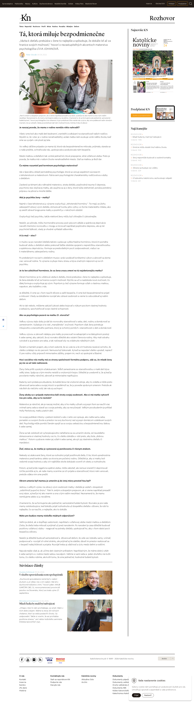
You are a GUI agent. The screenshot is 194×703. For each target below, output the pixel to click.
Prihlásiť (171, 4)
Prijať (136, 695)
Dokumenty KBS (119, 688)
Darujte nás (55, 685)
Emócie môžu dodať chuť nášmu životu (150, 147)
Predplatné (182, 4)
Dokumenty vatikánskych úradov (127, 682)
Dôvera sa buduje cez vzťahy (145, 168)
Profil (44, 26)
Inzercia (149, 4)
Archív (164, 659)
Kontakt (22, 679)
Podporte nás (56, 682)
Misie (49, 26)
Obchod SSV (160, 4)
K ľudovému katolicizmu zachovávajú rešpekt (152, 178)
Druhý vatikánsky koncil (123, 685)
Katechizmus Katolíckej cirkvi (125, 693)
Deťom (76, 26)
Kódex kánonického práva (124, 691)
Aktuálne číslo (88, 679)
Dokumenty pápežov (121, 679)
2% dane (23, 688)
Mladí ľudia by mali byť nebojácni (37, 604)
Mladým (69, 26)
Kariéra (22, 685)
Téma (21, 26)
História (22, 691)
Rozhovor (36, 26)
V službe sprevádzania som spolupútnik (41, 575)
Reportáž (28, 26)
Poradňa (62, 26)
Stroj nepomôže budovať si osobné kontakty (152, 158)
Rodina (55, 26)
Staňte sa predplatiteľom (142, 115)
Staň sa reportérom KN (60, 679)
